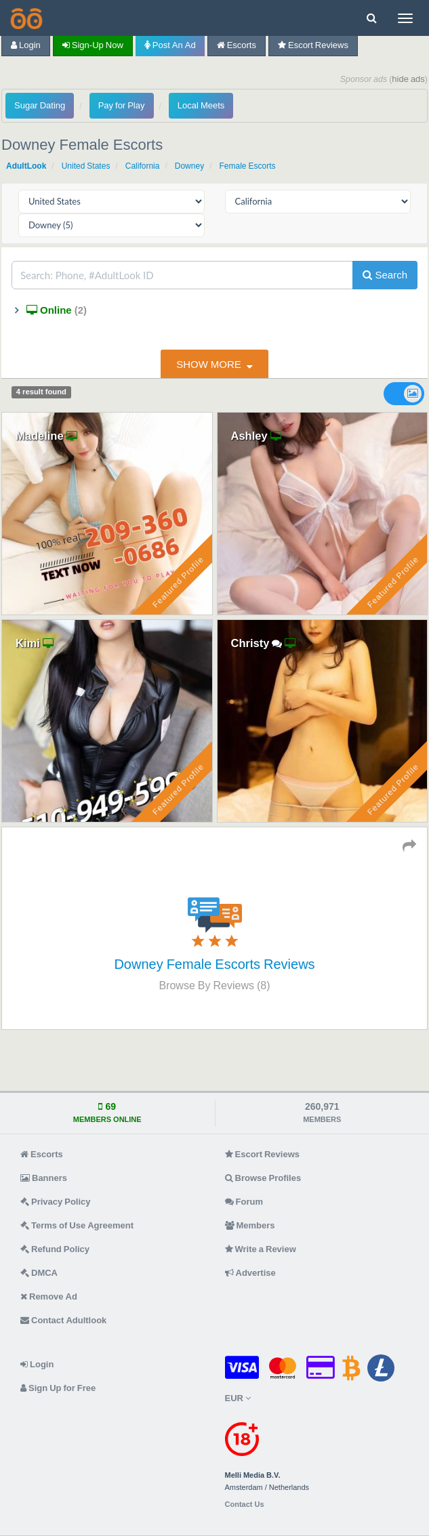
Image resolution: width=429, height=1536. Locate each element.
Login (26, 45)
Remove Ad (48, 1296)
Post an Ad (170, 45)
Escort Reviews (313, 45)
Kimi (28, 643)
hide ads (408, 79)
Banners (43, 1178)
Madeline (40, 435)
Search (385, 275)
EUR (238, 1398)
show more (208, 364)
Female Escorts (247, 166)
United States (86, 166)
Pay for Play (121, 105)
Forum (244, 1201)
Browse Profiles (263, 1178)
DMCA (39, 1272)
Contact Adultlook (63, 1320)
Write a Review (260, 1249)
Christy (250, 643)
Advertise (250, 1272)
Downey (189, 166)
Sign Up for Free (58, 1388)
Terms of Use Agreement (77, 1225)
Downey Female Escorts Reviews (214, 964)
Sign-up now (92, 45)
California (142, 166)
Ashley (249, 435)
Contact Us (244, 1504)
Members (250, 1225)
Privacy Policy (55, 1201)
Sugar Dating (39, 105)
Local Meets (201, 105)
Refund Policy (54, 1249)
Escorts (236, 45)
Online (55, 310)
